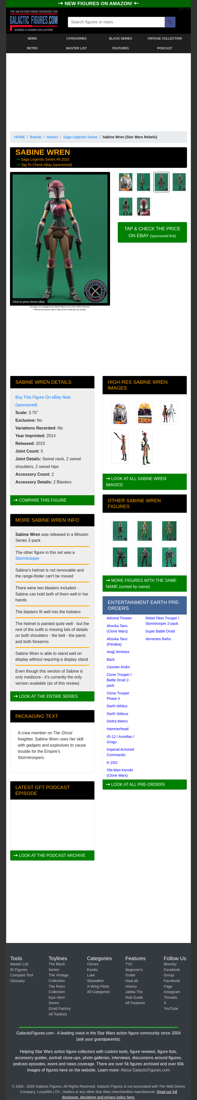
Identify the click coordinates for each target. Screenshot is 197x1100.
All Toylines (58, 1014)
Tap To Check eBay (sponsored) (46, 165)
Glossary (17, 981)
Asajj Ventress (118, 652)
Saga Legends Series (80, 137)
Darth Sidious (117, 714)
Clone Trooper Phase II (118, 696)
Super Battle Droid (160, 631)
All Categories (98, 992)
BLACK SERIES (120, 38)
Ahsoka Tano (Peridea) (117, 641)
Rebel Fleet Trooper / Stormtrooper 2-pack (162, 621)
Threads (170, 997)
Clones (92, 964)
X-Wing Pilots (98, 986)
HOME (19, 137)
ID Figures (18, 970)
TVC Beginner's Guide (134, 969)
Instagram (172, 992)
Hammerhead (118, 729)
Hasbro (52, 137)
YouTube (171, 1008)
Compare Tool (21, 975)
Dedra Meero (117, 721)
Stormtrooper (27, 558)
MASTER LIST (76, 48)
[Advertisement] (98, 91)
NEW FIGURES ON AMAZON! (99, 3)
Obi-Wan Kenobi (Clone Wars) (120, 772)
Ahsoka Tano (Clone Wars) (117, 628)
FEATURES (120, 48)
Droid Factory (60, 1008)
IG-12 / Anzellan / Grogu (120, 739)
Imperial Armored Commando (120, 752)
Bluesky (170, 964)
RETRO (32, 48)
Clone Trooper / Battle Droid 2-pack (119, 680)
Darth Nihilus (117, 706)
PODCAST (164, 48)
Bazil (110, 659)
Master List (19, 964)
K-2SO (112, 762)
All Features (135, 1003)
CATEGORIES (76, 38)
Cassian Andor (118, 667)
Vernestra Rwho (158, 639)
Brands (35, 137)
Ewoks (92, 970)
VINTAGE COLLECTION (164, 38)
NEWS (32, 38)
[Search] (170, 22)
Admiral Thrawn (119, 618)
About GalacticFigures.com (145, 1070)
